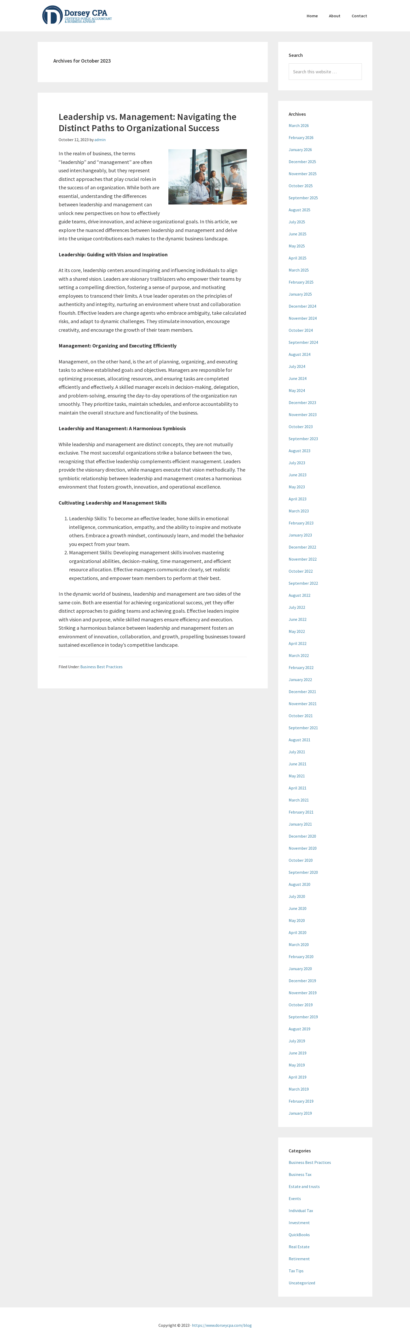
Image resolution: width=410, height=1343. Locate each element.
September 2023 (303, 438)
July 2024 (297, 366)
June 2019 (297, 1052)
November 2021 (303, 703)
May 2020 (297, 920)
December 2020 (302, 836)
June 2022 (297, 619)
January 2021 (300, 824)
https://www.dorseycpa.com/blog (222, 1325)
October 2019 (301, 1004)
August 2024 (299, 354)
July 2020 (297, 896)
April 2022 (297, 643)
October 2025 (301, 185)
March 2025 (299, 270)
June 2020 (297, 908)
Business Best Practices (101, 666)
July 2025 (297, 221)
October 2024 (301, 330)
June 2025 (297, 233)
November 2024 (303, 318)
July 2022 (297, 607)
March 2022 (299, 655)
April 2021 (297, 788)
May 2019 (297, 1065)
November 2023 (303, 414)
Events (295, 1198)
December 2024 (302, 306)
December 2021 (302, 691)
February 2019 (301, 1101)
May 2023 (297, 486)
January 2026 (300, 149)
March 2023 (299, 510)
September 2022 (303, 583)
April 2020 (297, 932)
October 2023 (301, 426)
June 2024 (297, 378)
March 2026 (299, 125)
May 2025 (297, 245)
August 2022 (299, 595)
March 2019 (299, 1089)
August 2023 (299, 450)
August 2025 (299, 209)
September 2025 (303, 197)
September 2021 (303, 727)
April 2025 (297, 258)
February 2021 (301, 812)
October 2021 (301, 715)
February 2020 (301, 956)
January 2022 (300, 679)
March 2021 (299, 800)
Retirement (299, 1258)
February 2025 (301, 282)
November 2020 (303, 848)
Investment (299, 1222)
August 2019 (299, 1028)
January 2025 (300, 294)
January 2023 (300, 535)
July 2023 (297, 462)
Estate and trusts (304, 1186)
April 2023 (297, 498)
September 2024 (303, 342)
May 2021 (297, 775)
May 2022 (297, 631)
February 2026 (301, 137)
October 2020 (301, 860)
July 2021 (297, 751)
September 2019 (303, 1016)
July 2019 (297, 1040)
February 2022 (301, 667)
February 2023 (301, 523)
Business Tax (300, 1174)
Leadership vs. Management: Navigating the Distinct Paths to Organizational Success (147, 122)
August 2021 (299, 739)
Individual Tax (301, 1210)
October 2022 (301, 571)
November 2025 (303, 173)
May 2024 (297, 390)
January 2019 (300, 1113)
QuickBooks (299, 1234)
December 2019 (302, 980)
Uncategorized (302, 1282)
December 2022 (302, 547)
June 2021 (297, 763)
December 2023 (302, 402)
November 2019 (303, 992)
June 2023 (297, 474)
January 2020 (300, 968)
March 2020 (299, 944)
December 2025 (302, 161)
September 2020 (303, 872)
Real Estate (299, 1246)
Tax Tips (296, 1270)
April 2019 (297, 1077)
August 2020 (299, 884)
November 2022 (303, 559)
